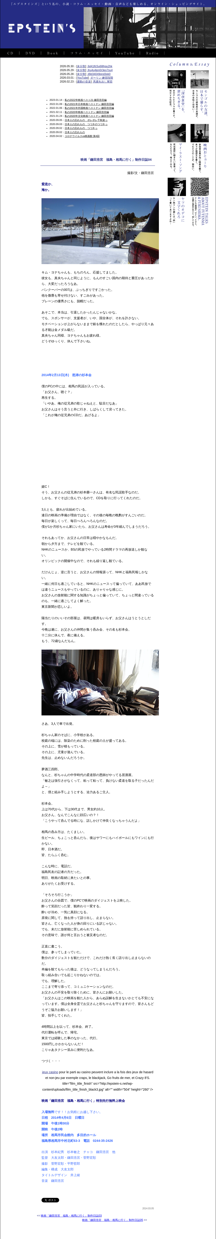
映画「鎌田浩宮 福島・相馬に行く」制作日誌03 (71, 1215)
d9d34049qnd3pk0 (99, 74)
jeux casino (50, 1072)
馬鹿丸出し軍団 (102, 81)
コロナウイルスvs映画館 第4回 (82, 136)
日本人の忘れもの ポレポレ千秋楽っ (86, 120)
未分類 (81, 66)
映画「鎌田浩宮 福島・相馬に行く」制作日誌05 (112, 1220)
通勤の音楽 (84, 81)
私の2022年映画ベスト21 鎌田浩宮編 (86, 100)
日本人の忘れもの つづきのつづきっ (86, 124)
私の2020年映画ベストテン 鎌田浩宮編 (87, 112)
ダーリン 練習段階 (101, 77)
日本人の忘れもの (75, 132)
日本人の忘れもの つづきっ (81, 128)
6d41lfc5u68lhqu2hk (99, 66)
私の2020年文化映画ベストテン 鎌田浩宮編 (89, 116)
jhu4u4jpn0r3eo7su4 (100, 70)
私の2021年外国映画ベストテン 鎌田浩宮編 (89, 108)
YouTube (82, 77)
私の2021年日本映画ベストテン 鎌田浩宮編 (89, 104)
